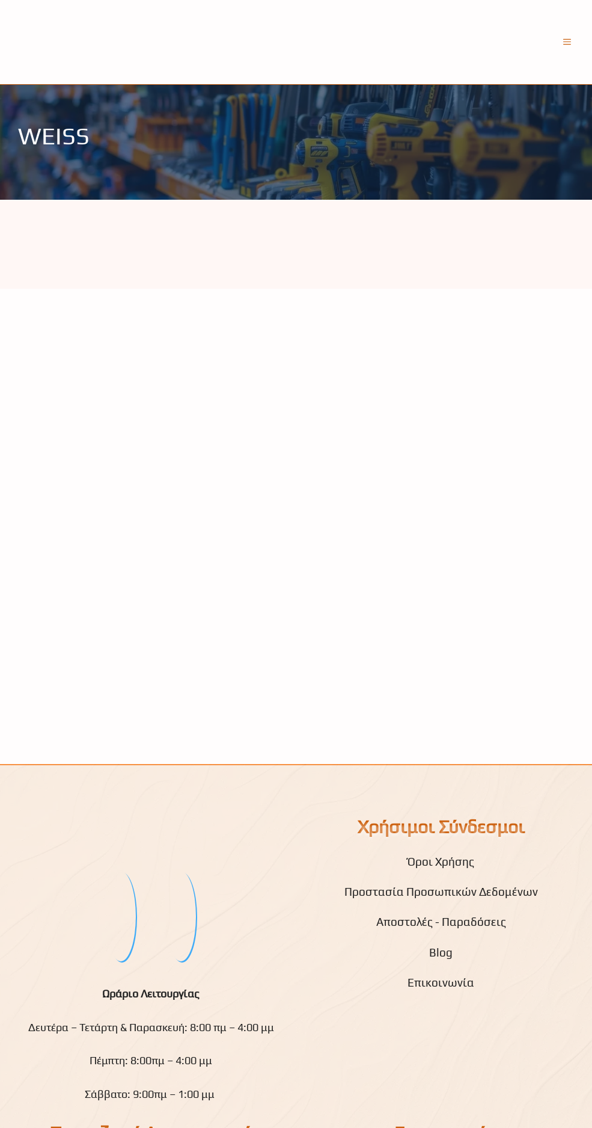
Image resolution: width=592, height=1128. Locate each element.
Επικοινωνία (440, 982)
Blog (441, 952)
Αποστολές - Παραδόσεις (441, 921)
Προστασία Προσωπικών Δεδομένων (441, 891)
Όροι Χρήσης (440, 861)
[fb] (121, 916)
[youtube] (181, 916)
